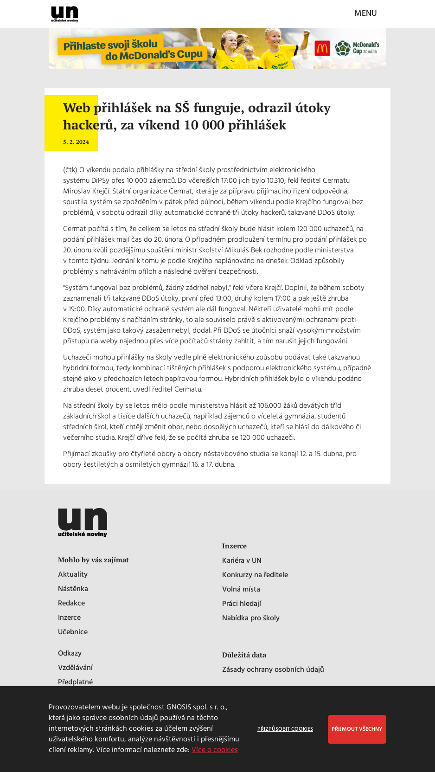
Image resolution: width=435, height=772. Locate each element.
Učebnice (73, 632)
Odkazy (70, 654)
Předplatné (75, 682)
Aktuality (73, 575)
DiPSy (100, 181)
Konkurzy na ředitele (255, 575)
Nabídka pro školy (251, 618)
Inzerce (69, 618)
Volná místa (241, 589)
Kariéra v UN (242, 561)
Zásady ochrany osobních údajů (273, 670)
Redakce (71, 603)
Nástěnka (73, 589)
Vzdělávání (75, 668)
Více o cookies (215, 750)
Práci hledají (241, 604)
